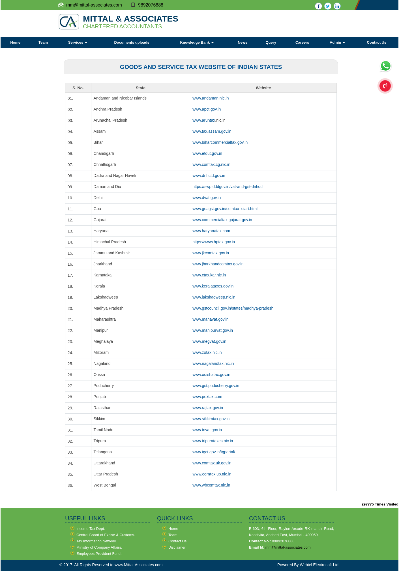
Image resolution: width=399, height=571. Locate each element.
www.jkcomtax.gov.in (210, 253)
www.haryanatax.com (211, 231)
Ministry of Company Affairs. (99, 547)
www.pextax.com (207, 396)
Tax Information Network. (96, 541)
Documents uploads (131, 42)
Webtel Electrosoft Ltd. (320, 564)
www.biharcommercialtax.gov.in (220, 142)
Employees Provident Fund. (99, 553)
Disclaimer (177, 547)
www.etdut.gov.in (207, 153)
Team (43, 42)
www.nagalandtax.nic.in (213, 363)
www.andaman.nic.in (210, 98)
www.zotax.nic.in (207, 352)
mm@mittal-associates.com (288, 547)
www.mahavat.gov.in (210, 319)
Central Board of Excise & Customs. (105, 535)
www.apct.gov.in (206, 109)
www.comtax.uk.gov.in (211, 463)
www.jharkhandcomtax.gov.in (217, 264)
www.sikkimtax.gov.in (210, 418)
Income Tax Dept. (90, 528)
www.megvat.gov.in (209, 341)
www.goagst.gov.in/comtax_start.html (225, 208)
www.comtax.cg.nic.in (211, 164)
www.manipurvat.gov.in (212, 330)
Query (270, 42)
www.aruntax (203, 120)
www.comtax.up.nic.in (211, 474)
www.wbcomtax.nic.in (211, 485)
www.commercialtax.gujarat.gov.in (222, 219)
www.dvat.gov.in (206, 197)
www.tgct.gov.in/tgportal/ (213, 452)
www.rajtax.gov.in (207, 407)
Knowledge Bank (197, 42)
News (242, 42)
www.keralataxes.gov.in (212, 286)
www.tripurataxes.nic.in (212, 441)
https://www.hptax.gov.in (213, 242)
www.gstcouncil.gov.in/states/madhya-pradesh (232, 308)
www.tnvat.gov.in (207, 430)
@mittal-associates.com (98, 5)
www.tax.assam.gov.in (211, 131)
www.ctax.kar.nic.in (209, 275)
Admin (337, 42)
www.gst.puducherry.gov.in (215, 385)
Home (15, 42)
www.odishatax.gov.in (211, 374)
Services (77, 42)
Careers (302, 42)
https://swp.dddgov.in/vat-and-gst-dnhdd (227, 186)
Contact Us (377, 42)
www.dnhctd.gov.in (208, 175)
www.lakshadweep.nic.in (213, 297)
